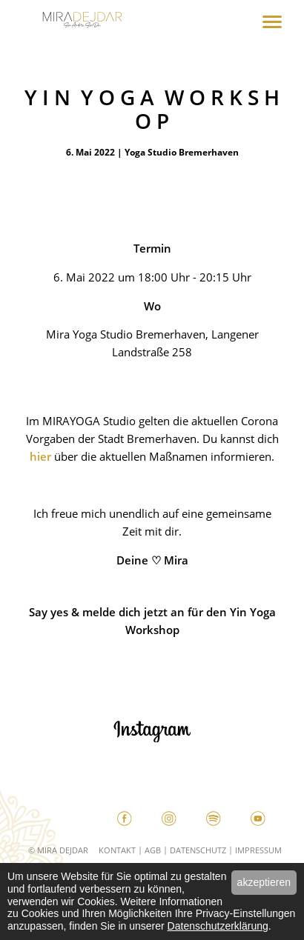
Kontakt (117, 850)
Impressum (258, 850)
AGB (153, 850)
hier (40, 456)
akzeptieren (264, 882)
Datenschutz (198, 850)
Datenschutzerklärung (218, 926)
